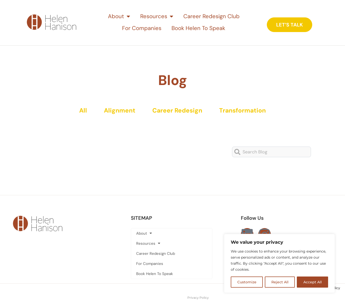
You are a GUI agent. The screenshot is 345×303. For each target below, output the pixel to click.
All (81, 110)
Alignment (119, 110)
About (119, 16)
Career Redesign (178, 110)
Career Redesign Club (211, 16)
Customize (246, 282)
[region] (279, 263)
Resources (156, 16)
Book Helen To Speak (198, 28)
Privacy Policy (198, 297)
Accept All (312, 282)
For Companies (141, 28)
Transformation (244, 110)
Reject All (280, 282)
